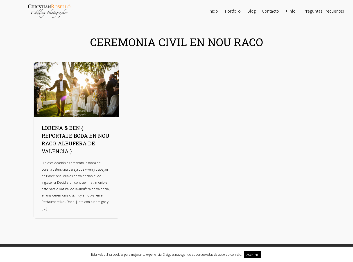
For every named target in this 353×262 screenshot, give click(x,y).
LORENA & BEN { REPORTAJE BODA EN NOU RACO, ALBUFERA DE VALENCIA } (75, 139)
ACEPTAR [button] (252, 255)
